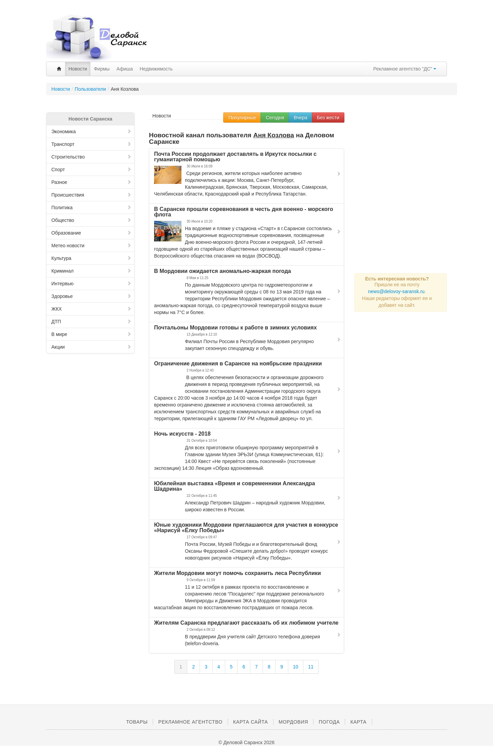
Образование (91, 233)
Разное (91, 182)
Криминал (91, 271)
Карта (358, 722)
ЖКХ (91, 309)
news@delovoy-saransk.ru (396, 291)
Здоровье (91, 296)
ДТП (91, 321)
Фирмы (102, 69)
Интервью (91, 283)
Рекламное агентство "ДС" (404, 69)
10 (296, 666)
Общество (91, 220)
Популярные (242, 117)
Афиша (124, 69)
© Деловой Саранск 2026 (246, 742)
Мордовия (293, 722)
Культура (91, 258)
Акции (91, 347)
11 (311, 666)
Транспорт (91, 144)
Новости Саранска (90, 119)
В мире (91, 334)
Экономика (91, 131)
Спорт (91, 169)
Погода (329, 722)
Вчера (300, 117)
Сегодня (275, 117)
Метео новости (91, 245)
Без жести (328, 117)
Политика (91, 207)
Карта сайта (250, 722)
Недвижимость (156, 69)
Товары (137, 722)
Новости (77, 69)
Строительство (91, 157)
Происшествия (91, 195)
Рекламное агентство (190, 722)
